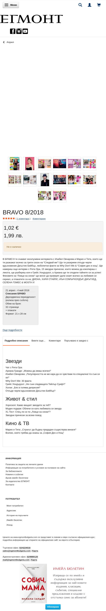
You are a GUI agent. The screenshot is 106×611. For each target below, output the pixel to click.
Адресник (11, 510)
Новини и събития (14, 474)
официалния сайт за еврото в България (60, 540)
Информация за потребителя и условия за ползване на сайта (35, 468)
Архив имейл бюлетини (17, 478)
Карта (35, 551)
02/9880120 (32, 556)
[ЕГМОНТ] (31, 18)
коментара (23, 218)
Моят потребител (15, 505)
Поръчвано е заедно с (76, 340)
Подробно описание (16, 340)
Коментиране (39, 218)
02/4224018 (24, 547)
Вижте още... (38, 340)
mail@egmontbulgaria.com (16, 560)
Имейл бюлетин (14, 520)
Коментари (55, 340)
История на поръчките (17, 515)
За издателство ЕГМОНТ (18, 481)
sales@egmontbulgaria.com (17, 551)
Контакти (10, 484)
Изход (10, 525)
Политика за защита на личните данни (24, 464)
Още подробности (12, 330)
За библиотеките (14, 471)
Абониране (53, 607)
